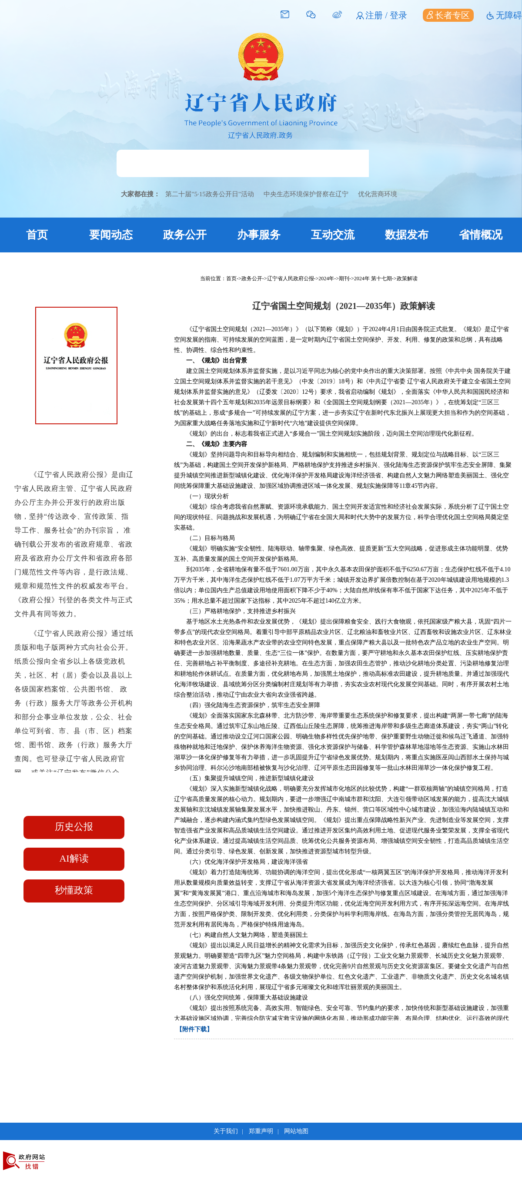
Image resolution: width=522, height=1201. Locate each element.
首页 (37, 235)
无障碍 (509, 15)
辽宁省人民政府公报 (290, 278)
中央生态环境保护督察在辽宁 (306, 194)
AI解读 (73, 858)
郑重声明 (261, 1131)
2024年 (326, 278)
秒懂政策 (74, 890)
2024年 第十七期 (373, 278)
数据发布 (406, 235)
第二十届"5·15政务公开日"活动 (209, 194)
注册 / (377, 15)
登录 (398, 15)
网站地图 (296, 1131)
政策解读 (407, 278)
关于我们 (226, 1131)
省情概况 (480, 235)
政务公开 (185, 235)
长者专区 (448, 15)
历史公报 (74, 826)
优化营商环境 (377, 194)
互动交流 (333, 235)
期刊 (344, 278)
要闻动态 (111, 235)
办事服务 (259, 235)
